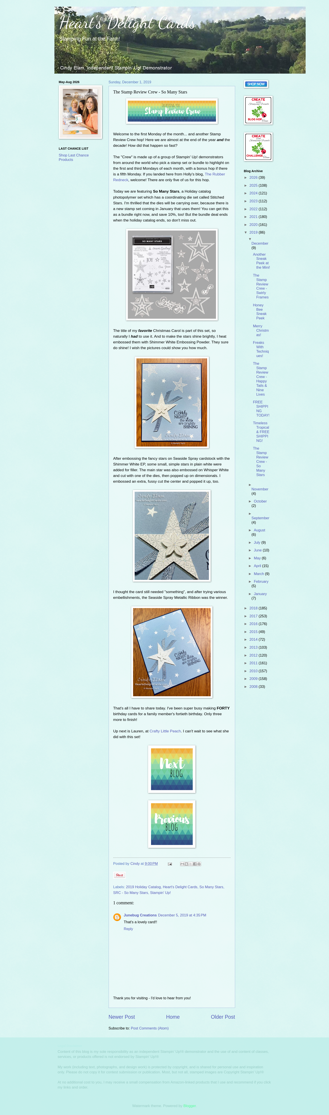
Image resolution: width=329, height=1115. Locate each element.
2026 (253, 177)
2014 (253, 639)
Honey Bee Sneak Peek (260, 311)
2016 (253, 624)
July (257, 542)
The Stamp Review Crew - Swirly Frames (261, 286)
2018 (253, 608)
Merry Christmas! (261, 330)
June (258, 550)
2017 (253, 616)
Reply (128, 929)
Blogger (189, 1106)
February (261, 581)
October (260, 501)
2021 (253, 217)
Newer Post (122, 1017)
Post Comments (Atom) (150, 1028)
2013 (253, 647)
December (259, 243)
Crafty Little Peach (165, 731)
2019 (253, 232)
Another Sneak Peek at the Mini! (261, 261)
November (259, 489)
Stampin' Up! (160, 893)
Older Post (223, 1017)
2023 (253, 201)
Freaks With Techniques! (261, 349)
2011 (253, 663)
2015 (253, 632)
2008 (253, 687)
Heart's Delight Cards (127, 22)
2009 (253, 679)
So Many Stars (211, 887)
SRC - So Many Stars (130, 893)
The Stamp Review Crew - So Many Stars (260, 461)
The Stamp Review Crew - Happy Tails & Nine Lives (260, 378)
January (260, 594)
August (259, 530)
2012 (253, 655)
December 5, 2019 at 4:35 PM (182, 915)
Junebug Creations (140, 915)
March (259, 574)
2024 (253, 193)
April (258, 566)
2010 (253, 671)
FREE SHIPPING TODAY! (261, 408)
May (258, 558)
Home (173, 1017)
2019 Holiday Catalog (143, 887)
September (260, 518)
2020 (253, 225)
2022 (253, 209)
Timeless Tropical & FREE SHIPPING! (261, 432)
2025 (253, 185)
